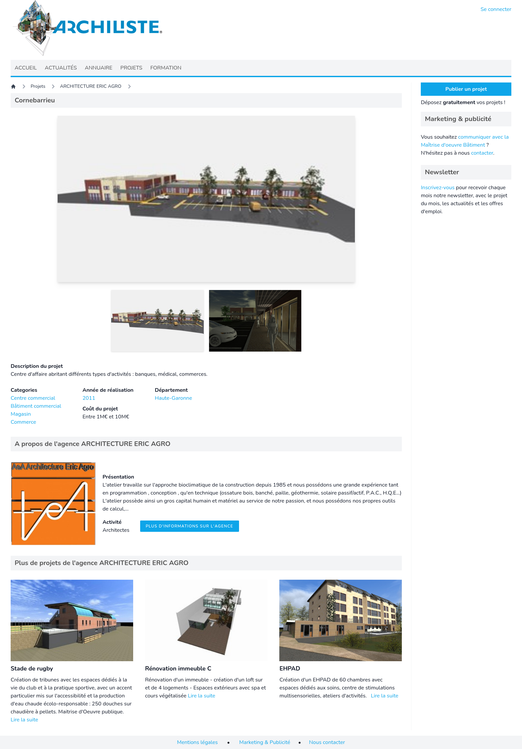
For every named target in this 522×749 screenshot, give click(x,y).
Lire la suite (24, 719)
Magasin (21, 414)
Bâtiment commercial (36, 406)
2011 (89, 398)
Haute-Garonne (173, 398)
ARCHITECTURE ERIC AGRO (90, 86)
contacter (482, 153)
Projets (38, 86)
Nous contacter (327, 742)
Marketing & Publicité (264, 742)
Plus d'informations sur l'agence (189, 526)
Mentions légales (197, 742)
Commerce (23, 422)
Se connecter (496, 9)
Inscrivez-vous (437, 187)
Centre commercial (33, 398)
